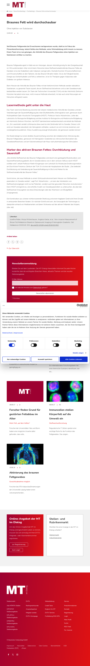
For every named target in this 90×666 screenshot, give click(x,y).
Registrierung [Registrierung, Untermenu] (68, 613)
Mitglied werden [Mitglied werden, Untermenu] (31, 613)
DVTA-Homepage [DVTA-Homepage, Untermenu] (32, 616)
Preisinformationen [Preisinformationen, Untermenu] (70, 606)
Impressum (18, 333)
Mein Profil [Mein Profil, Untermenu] (67, 620)
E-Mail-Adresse (17, 279)
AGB (64, 646)
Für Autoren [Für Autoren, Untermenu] (68, 630)
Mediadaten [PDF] (12, 648)
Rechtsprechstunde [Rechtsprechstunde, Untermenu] (32, 606)
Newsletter (20, 646)
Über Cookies (43, 646)
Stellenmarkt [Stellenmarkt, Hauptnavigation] (11, 601)
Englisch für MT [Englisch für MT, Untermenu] (50, 609)
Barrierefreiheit (55, 646)
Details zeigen (78, 353)
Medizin (10, 15)
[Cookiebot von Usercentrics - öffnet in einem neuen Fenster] (78, 305)
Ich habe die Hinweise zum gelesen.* (31, 287)
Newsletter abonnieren (45, 293)
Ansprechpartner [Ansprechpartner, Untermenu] (31, 609)
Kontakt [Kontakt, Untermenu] (66, 609)
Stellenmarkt (54, 535)
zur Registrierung (18, 544)
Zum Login (16, 550)
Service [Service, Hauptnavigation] (66, 601)
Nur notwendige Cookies (16, 359)
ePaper (24, 648)
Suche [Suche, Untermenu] (66, 623)
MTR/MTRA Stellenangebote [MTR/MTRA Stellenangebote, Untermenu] (12, 622)
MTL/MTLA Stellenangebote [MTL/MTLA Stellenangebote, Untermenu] (12, 616)
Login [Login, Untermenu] (66, 616)
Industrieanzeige (55, 538)
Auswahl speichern (45, 359)
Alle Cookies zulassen (73, 359)
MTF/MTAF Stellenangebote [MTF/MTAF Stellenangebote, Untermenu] (12, 610)
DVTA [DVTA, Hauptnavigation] (28, 601)
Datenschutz (7, 333)
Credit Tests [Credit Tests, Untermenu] (49, 606)
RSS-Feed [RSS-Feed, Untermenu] (67, 627)
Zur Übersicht (13, 248)
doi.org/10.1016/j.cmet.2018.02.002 (45, 225)
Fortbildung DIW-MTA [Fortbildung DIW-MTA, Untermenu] (52, 616)
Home (9, 11)
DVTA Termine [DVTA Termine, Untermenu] (49, 613)
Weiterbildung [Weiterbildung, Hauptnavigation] (49, 601)
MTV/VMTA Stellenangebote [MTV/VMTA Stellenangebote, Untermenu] (12, 628)
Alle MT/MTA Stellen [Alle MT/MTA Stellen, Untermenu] (13, 606)
